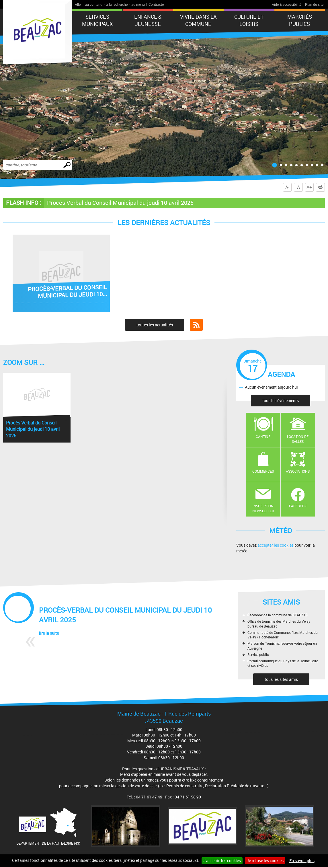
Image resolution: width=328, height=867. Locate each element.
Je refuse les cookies (265, 860)
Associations (298, 471)
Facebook (298, 506)
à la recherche (117, 4)
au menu (138, 4)
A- (287, 187)
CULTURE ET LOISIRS (249, 20)
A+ (309, 187)
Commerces (263, 471)
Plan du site (314, 4)
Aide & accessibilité (286, 4)
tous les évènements (280, 400)
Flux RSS (196, 325)
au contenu (93, 4)
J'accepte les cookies (222, 860)
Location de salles (298, 439)
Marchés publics (299, 20)
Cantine (263, 436)
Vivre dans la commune (198, 20)
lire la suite (49, 633)
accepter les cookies (275, 545)
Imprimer (321, 187)
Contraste (156, 4)
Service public (258, 654)
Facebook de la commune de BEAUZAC (277, 615)
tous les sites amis (281, 679)
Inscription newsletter (263, 508)
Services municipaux (97, 20)
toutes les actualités (154, 325)
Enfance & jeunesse (147, 20)
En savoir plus (302, 860)
